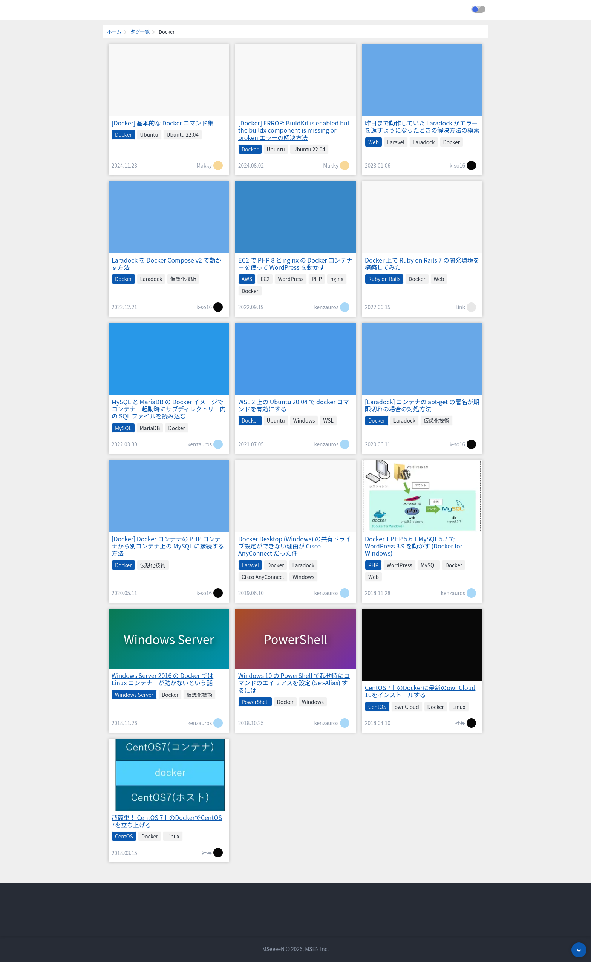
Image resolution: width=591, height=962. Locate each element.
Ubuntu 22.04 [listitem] (183, 134)
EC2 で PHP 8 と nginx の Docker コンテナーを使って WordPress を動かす (295, 263)
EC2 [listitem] (264, 278)
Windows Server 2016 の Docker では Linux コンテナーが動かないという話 (162, 679)
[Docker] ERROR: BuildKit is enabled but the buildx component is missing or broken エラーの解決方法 (294, 130)
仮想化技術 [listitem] (183, 278)
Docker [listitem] (123, 134)
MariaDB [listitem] (150, 428)
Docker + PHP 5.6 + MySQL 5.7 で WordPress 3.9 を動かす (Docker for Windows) (413, 545)
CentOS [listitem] (377, 706)
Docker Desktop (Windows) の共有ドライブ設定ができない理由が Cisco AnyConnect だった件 (294, 545)
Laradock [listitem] (424, 142)
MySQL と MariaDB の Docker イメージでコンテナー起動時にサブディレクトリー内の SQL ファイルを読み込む (169, 408)
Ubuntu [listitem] (149, 134)
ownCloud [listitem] (407, 706)
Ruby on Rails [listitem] (384, 278)
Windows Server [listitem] (134, 694)
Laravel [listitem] (395, 142)
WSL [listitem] (328, 420)
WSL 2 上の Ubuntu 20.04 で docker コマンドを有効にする (293, 405)
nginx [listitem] (336, 278)
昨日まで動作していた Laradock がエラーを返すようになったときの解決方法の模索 (422, 126)
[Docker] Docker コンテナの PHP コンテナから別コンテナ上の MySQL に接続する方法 (168, 545)
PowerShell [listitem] (255, 701)
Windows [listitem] (304, 420)
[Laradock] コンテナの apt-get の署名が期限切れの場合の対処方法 (422, 405)
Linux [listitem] (458, 706)
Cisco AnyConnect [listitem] (263, 576)
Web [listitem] (373, 142)
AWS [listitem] (247, 278)
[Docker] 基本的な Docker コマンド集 (162, 122)
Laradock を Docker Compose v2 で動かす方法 (166, 263)
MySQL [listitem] (123, 428)
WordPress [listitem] (290, 278)
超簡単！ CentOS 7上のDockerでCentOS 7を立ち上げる (167, 821)
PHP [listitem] (317, 278)
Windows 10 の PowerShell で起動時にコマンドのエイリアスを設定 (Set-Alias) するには (294, 682)
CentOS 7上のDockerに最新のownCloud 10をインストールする (420, 691)
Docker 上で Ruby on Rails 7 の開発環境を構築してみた (422, 263)
